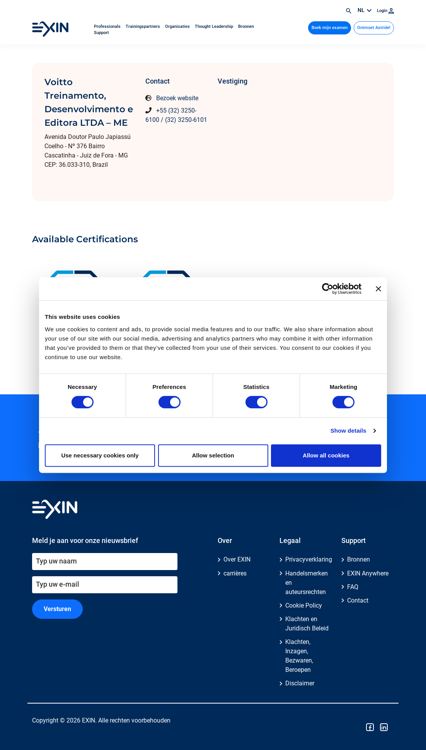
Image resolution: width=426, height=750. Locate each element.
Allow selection (213, 455)
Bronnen (246, 26)
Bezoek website (177, 98)
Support (101, 32)
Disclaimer (299, 683)
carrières (235, 573)
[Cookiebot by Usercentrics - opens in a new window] (327, 289)
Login (385, 10)
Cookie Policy (303, 605)
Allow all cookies (326, 455)
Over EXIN (236, 559)
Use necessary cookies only (99, 455)
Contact (357, 600)
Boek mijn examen (330, 27)
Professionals (108, 26)
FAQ (352, 587)
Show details (348, 430)
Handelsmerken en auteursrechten (306, 583)
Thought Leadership (214, 26)
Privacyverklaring (308, 559)
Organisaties (178, 26)
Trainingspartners (143, 26)
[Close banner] (378, 288)
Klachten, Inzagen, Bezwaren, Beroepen (299, 655)
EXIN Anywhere (368, 573)
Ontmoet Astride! (373, 27)
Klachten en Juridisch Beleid (307, 623)
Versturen (57, 609)
